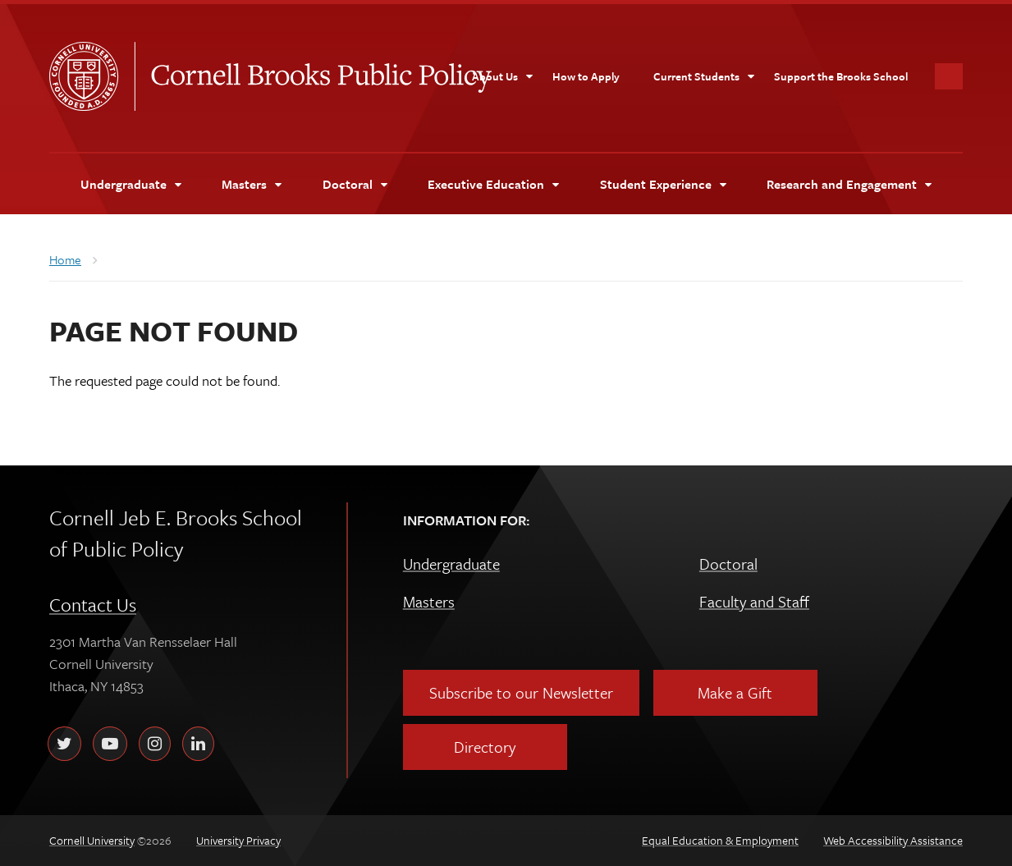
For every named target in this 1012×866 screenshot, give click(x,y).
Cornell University (92, 76)
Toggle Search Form (949, 76)
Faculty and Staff (754, 601)
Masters (429, 601)
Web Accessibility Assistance (893, 840)
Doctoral (728, 563)
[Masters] (251, 183)
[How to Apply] (586, 76)
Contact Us (92, 604)
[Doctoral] (354, 183)
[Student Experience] (663, 183)
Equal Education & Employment (720, 840)
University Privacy (238, 840)
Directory (484, 746)
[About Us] (503, 76)
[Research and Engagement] (848, 183)
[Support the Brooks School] (841, 76)
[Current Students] (704, 76)
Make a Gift (735, 692)
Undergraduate (451, 563)
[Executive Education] (493, 183)
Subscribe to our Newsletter (521, 692)
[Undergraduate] (130, 183)
